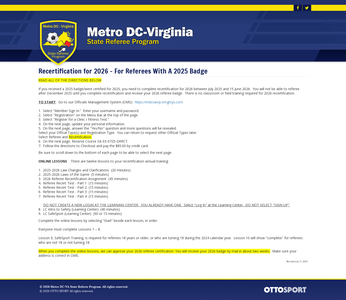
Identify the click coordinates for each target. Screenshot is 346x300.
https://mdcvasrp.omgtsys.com (159, 102)
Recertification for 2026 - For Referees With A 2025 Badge (123, 71)
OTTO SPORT (59, 291)
